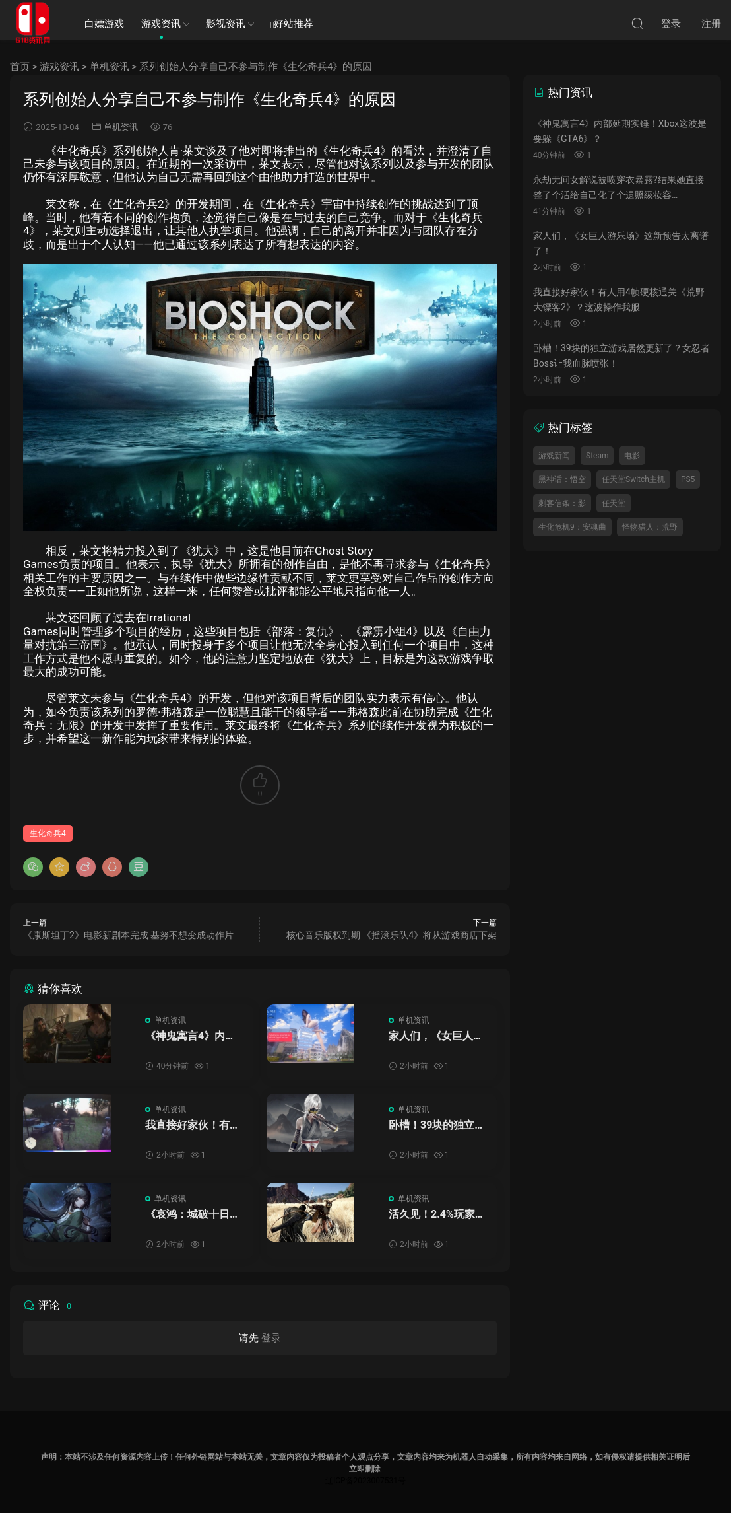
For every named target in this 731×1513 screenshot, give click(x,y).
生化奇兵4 (48, 833)
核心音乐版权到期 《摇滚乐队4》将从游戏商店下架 (391, 935)
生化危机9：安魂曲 (572, 527)
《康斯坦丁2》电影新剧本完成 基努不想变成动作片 (128, 935)
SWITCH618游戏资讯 (33, 23)
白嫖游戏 (104, 24)
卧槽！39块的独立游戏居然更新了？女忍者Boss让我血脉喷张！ (437, 1125)
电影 (632, 455)
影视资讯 (225, 24)
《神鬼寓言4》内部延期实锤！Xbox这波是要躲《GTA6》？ (194, 1036)
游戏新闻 (554, 455)
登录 (271, 1338)
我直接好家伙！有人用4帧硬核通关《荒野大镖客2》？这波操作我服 (192, 1125)
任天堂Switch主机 (633, 479)
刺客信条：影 (562, 503)
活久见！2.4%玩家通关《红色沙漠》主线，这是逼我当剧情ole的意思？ (437, 1214)
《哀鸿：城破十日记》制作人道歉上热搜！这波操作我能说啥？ (192, 1214)
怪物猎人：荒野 (650, 527)
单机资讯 (109, 67)
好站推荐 (291, 24)
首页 (20, 67)
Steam (597, 455)
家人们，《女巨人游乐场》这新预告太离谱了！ (436, 1036)
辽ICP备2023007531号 (365, 1480)
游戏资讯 (161, 24)
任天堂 (613, 503)
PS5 (688, 479)
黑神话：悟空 (562, 479)
